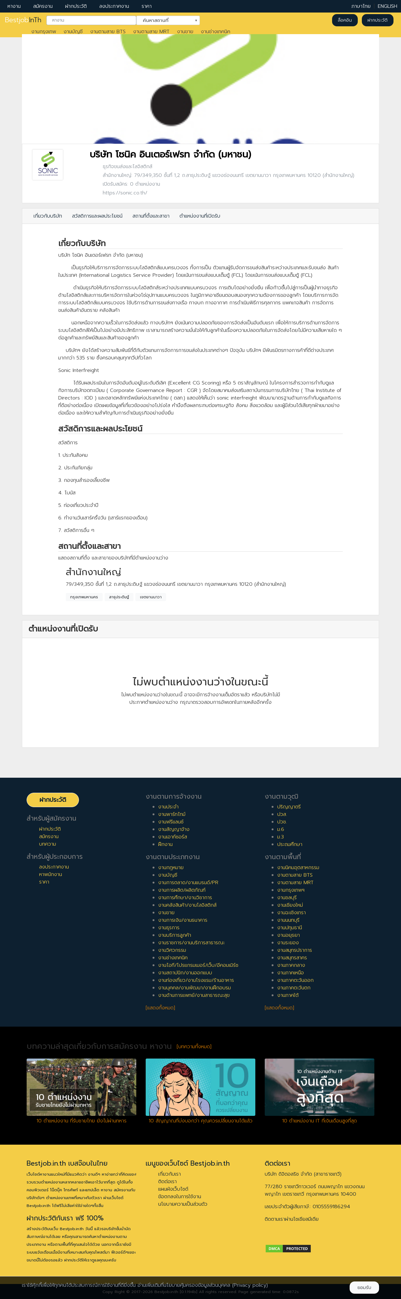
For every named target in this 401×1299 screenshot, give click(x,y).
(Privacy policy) (250, 1285)
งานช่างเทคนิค (215, 31)
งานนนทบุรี (288, 920)
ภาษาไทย (361, 6)
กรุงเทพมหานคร (84, 597)
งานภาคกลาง (291, 965)
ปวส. (282, 814)
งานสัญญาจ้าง (174, 829)
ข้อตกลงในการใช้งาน (179, 1196)
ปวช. (282, 822)
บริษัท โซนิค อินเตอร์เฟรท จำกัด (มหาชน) (170, 154)
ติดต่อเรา (167, 1181)
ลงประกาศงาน (114, 6)
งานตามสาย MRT (151, 31)
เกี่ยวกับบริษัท (48, 216)
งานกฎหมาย (171, 867)
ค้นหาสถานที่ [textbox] (164, 20)
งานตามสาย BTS (108, 31)
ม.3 (280, 837)
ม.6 (280, 829)
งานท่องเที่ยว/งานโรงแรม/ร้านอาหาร (196, 980)
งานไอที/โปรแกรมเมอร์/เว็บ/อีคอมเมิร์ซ (198, 965)
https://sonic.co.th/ (125, 193)
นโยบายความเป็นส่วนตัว (182, 1204)
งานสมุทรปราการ (294, 950)
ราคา (147, 6)
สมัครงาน (43, 6)
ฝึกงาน (165, 844)
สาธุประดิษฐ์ (119, 597)
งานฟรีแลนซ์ (171, 822)
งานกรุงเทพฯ (291, 890)
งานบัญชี (73, 31)
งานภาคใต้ (288, 995)
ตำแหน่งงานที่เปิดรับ (200, 216)
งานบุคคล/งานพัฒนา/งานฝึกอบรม (194, 988)
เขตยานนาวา (151, 597)
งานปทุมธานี (289, 927)
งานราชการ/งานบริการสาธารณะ (191, 942)
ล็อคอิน (345, 20)
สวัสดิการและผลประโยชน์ (97, 216)
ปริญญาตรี (289, 807)
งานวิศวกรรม (172, 950)
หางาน (14, 6)
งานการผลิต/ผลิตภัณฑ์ (182, 890)
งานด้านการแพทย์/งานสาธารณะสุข (194, 995)
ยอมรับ (364, 1287)
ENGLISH (387, 6)
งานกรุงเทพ (43, 31)
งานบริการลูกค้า (174, 935)
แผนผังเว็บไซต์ (173, 1189)
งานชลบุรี (287, 897)
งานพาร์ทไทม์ (171, 814)
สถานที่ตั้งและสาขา (151, 216)
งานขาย (185, 31)
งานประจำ (168, 807)
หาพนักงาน (50, 874)
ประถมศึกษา (289, 844)
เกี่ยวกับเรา (169, 1174)
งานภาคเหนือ (290, 973)
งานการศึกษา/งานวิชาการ (185, 897)
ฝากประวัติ (76, 6)
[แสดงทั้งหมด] (160, 1008)
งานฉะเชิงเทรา (291, 912)
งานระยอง (288, 942)
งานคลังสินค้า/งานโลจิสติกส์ (187, 905)
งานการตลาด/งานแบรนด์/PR (188, 882)
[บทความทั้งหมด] (194, 1046)
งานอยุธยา (288, 935)
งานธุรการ (169, 927)
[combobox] (91, 20)
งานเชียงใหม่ (290, 905)
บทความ (47, 844)
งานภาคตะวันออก (295, 980)
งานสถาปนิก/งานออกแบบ (185, 973)
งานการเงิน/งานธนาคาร (182, 920)
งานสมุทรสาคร (292, 957)
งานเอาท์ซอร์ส (172, 837)
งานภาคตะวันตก (293, 988)
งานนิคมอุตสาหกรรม (298, 867)
